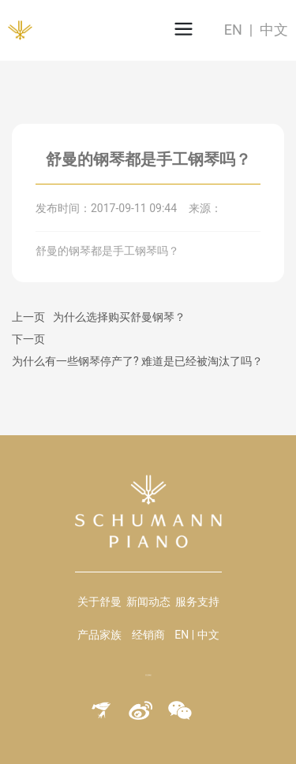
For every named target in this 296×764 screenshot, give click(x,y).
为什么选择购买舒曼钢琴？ (119, 317)
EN (233, 29)
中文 (274, 29)
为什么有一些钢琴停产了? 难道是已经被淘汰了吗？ (137, 361)
